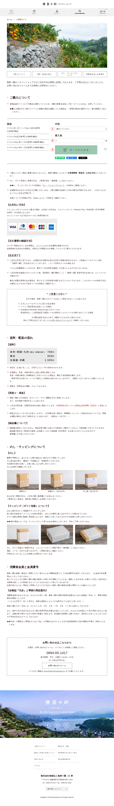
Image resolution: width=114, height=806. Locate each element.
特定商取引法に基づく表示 (67, 753)
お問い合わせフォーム (60, 320)
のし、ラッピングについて (53, 185)
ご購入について (19, 74)
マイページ (40, 246)
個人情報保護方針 (64, 759)
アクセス (37, 766)
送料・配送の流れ (44, 74)
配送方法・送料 (63, 746)
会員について (38, 198)
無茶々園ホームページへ (54, 789)
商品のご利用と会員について (44, 753)
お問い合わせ (39, 759)
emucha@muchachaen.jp (54, 671)
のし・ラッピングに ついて (70, 74)
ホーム (9, 19)
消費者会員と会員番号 (95, 74)
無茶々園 (102, 12)
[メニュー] (11, 12)
